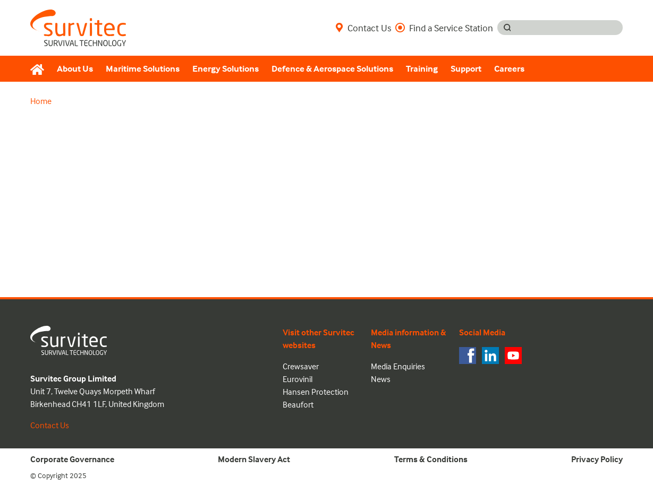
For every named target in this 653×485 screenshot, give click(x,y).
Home (41, 101)
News (381, 379)
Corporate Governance (72, 459)
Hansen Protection (316, 391)
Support (466, 68)
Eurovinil (297, 379)
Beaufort (298, 404)
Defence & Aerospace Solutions (332, 68)
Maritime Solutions (143, 68)
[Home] (40, 69)
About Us (75, 68)
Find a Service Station (444, 27)
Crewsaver (301, 366)
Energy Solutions (225, 68)
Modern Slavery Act (254, 459)
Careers (509, 68)
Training (422, 68)
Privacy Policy (597, 459)
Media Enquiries (398, 366)
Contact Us (363, 27)
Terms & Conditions (431, 459)
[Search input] (570, 27)
